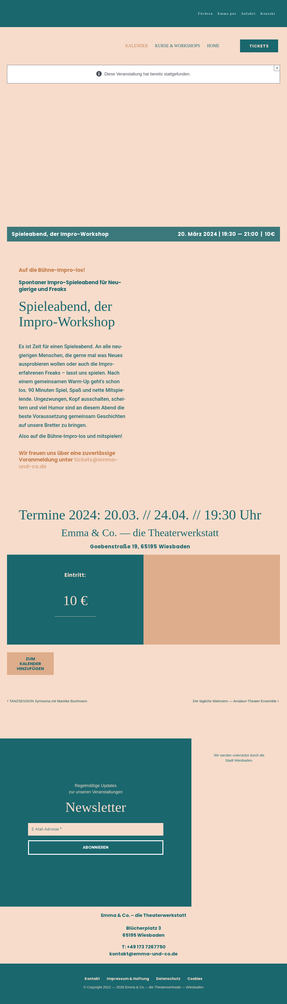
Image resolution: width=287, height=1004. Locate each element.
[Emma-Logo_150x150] (24, 30)
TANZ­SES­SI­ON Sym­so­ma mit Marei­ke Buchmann (48, 701)
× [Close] (277, 68)
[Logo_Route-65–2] (240, 820)
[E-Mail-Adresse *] (95, 829)
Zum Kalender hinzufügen (30, 663)
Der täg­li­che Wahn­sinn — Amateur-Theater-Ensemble (234, 701)
